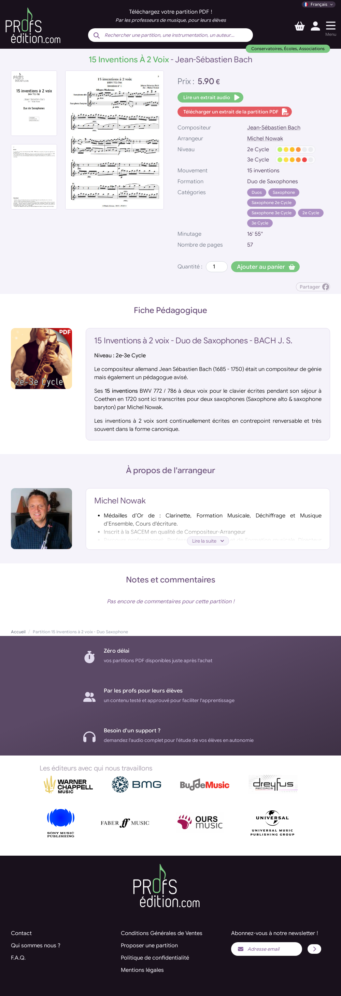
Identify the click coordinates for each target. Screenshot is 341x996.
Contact (21, 933)
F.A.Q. (18, 957)
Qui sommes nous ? (35, 945)
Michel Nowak (265, 138)
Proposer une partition (149, 945)
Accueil (18, 631)
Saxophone (284, 192)
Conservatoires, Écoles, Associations (288, 48)
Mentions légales (142, 970)
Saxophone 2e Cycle (272, 202)
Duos (257, 192)
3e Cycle (260, 222)
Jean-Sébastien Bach (273, 127)
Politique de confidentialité (155, 957)
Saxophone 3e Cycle (272, 212)
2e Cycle (310, 212)
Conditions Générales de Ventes (161, 933)
